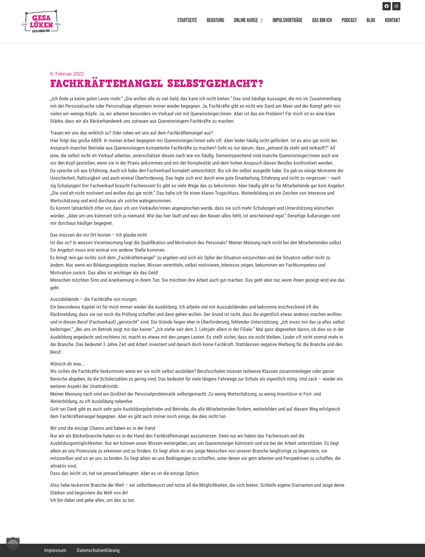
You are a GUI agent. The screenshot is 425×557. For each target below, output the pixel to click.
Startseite (187, 20)
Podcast (349, 20)
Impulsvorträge (288, 20)
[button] (13, 544)
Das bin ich (322, 20)
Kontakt (392, 20)
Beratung (215, 20)
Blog (371, 20)
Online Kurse (248, 20)
